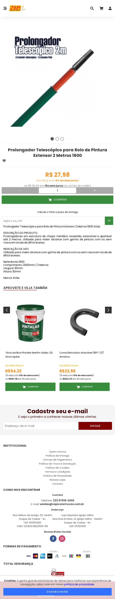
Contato (57, 483)
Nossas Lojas (58, 479)
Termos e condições (57, 471)
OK (109, 220)
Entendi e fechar (57, 592)
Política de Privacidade (57, 475)
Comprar (60, 200)
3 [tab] (62, 138)
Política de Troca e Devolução (57, 463)
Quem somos (57, 451)
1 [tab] (52, 138)
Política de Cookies (58, 467)
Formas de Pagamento (57, 459)
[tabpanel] (57, 79)
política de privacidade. (79, 584)
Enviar (95, 426)
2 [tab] (57, 138)
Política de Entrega (57, 455)
